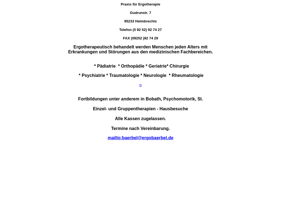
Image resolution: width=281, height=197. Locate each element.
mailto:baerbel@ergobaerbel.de (140, 137)
